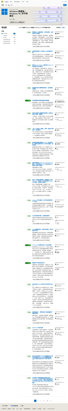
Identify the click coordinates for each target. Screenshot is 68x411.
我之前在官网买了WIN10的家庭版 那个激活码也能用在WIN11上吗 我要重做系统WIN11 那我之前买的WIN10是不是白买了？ (42, 358)
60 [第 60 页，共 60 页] (47, 400)
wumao (58, 246)
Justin (58, 379)
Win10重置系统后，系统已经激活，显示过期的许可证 (42, 230)
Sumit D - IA (59, 318)
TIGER (58, 89)
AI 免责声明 (3, 408)
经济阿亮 (58, 144)
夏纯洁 (58, 269)
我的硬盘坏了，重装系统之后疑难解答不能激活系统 (42, 312)
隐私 (21, 408)
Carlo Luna (59, 134)
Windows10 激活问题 (37, 327)
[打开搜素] (63, 2)
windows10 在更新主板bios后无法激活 (42, 245)
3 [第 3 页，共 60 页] (40, 400)
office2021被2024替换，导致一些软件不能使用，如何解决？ (42, 129)
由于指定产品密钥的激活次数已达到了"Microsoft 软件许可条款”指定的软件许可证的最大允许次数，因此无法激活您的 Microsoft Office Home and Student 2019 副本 (42, 380)
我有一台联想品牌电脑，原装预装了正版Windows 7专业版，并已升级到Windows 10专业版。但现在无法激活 (42, 181)
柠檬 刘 (58, 164)
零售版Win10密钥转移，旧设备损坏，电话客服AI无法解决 (42, 32)
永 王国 (58, 181)
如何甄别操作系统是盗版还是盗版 (40, 100)
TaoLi (58, 119)
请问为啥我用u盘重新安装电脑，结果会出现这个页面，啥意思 (42, 113)
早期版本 (9, 408)
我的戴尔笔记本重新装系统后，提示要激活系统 (42, 88)
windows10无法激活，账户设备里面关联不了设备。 (42, 200)
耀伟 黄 (58, 33)
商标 (44, 408)
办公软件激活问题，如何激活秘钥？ (41, 215)
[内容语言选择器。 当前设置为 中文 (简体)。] (4, 406)
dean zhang (59, 285)
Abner (58, 264)
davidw (58, 384)
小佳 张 (58, 201)
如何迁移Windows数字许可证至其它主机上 (42, 284)
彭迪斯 (58, 252)
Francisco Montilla (60, 206)
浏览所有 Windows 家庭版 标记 (17, 22)
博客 (13, 408)
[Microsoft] (2, 2)
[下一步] (50, 401)
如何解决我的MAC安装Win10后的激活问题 (42, 51)
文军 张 (58, 52)
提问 (65, 5)
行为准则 (39, 408)
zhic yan (58, 313)
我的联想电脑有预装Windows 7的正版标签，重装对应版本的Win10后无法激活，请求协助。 (42, 144)
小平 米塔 (58, 329)
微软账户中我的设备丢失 (38, 263)
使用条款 (34, 408)
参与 (17, 408)
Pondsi (58, 223)
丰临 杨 (58, 357)
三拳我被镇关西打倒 (60, 101)
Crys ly (58, 230)
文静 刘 (58, 130)
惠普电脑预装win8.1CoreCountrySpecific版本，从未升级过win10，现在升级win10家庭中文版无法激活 (42, 164)
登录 (66, 1)
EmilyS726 (59, 57)
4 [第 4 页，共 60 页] (43, 400)
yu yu (58, 114)
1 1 (57, 66)
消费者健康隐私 (27, 408)
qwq (57, 217)
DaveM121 (59, 362)
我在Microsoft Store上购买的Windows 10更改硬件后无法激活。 (42, 65)
